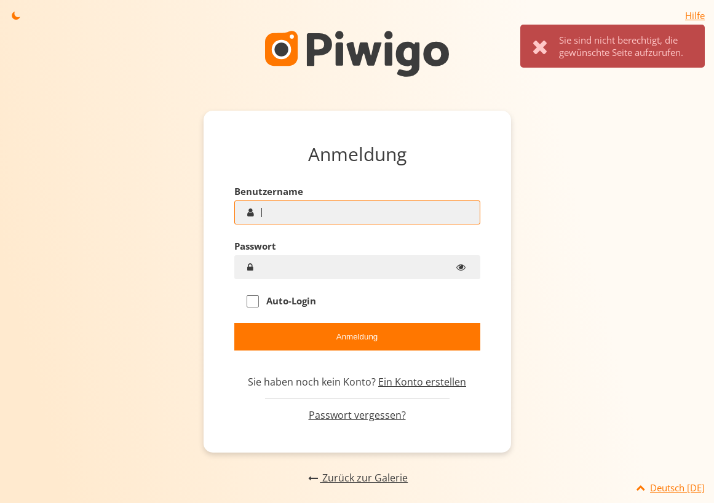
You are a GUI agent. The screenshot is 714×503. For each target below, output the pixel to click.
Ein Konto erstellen (422, 382)
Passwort (255, 246)
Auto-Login (281, 301)
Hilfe (695, 15)
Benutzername (268, 191)
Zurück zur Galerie (357, 478)
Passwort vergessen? (357, 415)
